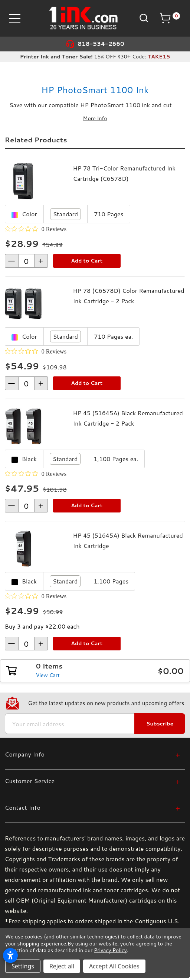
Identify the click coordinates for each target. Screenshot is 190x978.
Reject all (61, 966)
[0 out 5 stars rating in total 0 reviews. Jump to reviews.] (35, 228)
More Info (95, 118)
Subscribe (159, 723)
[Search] (143, 17)
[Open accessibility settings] (10, 955)
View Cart (48, 675)
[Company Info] (92, 754)
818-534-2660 (101, 44)
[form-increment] (26, 261)
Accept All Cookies (114, 966)
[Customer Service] (92, 780)
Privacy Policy (110, 950)
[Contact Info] (92, 807)
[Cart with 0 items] (169, 18)
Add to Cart (86, 260)
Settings (23, 966)
